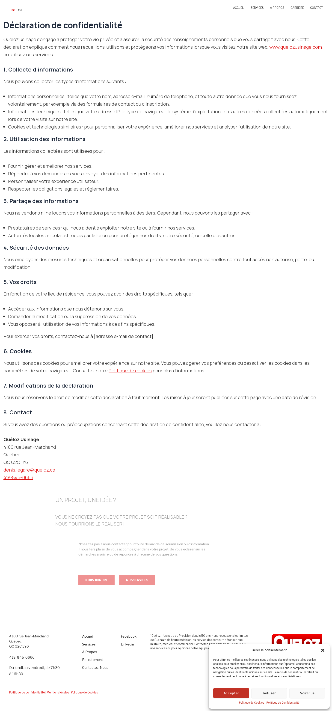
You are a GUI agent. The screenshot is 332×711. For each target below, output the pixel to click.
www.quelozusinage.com (295, 47)
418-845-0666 (18, 477)
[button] (322, 650)
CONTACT (316, 7)
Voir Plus (307, 693)
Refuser (269, 693)
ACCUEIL (238, 7)
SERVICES (257, 7)
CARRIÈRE (297, 7)
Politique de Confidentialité (282, 702)
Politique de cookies (130, 370)
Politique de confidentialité (27, 692)
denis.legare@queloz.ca (29, 470)
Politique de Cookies (251, 702)
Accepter (231, 693)
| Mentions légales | (57, 692)
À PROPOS (277, 7)
